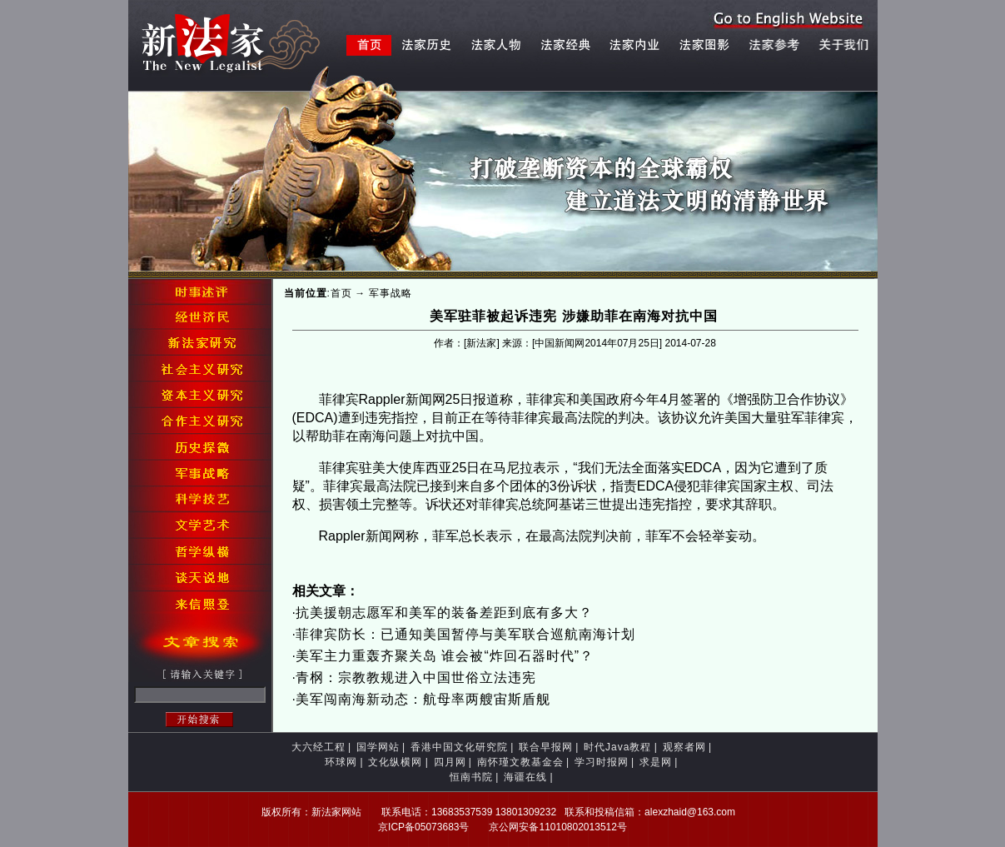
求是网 (655, 762)
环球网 (341, 762)
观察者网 (684, 747)
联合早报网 (546, 747)
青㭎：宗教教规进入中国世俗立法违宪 (416, 677)
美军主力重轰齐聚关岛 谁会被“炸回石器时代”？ (445, 656)
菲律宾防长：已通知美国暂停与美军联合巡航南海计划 (465, 634)
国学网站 (378, 747)
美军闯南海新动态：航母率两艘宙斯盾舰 (423, 699)
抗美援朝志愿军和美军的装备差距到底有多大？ (444, 612)
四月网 (450, 762)
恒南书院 (471, 777)
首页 (341, 293)
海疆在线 (525, 777)
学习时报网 (602, 762)
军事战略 (390, 293)
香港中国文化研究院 (459, 747)
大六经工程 (318, 747)
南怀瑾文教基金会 (520, 762)
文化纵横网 (395, 762)
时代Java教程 (617, 747)
